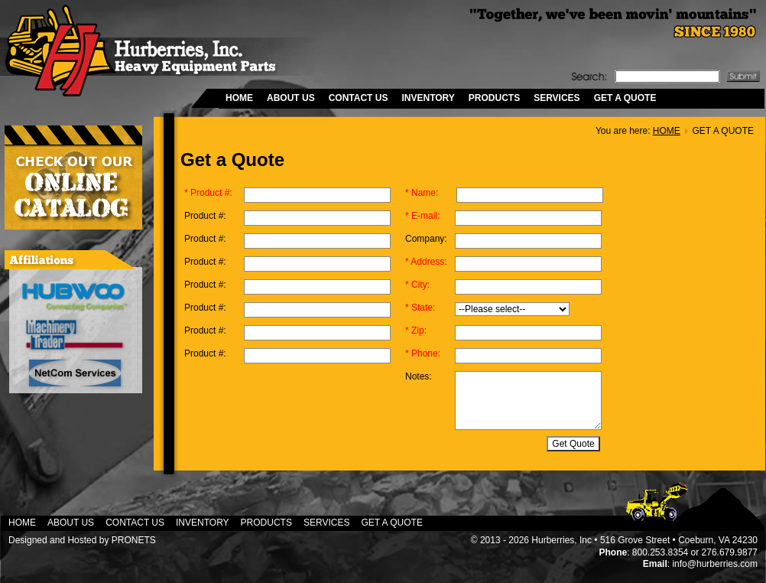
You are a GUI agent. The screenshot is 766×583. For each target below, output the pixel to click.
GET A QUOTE (625, 98)
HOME (239, 98)
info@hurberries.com (715, 564)
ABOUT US (291, 98)
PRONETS (134, 540)
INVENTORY (427, 98)
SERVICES (556, 98)
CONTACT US (358, 98)
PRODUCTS (494, 98)
